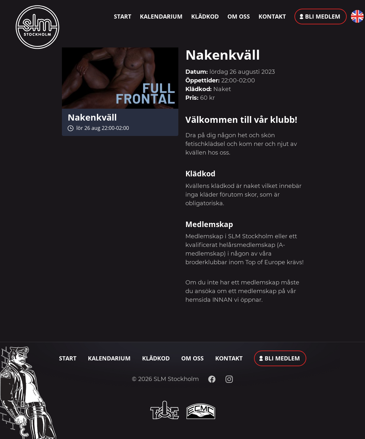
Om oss (238, 16)
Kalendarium (161, 16)
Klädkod (205, 16)
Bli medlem (322, 16)
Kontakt (272, 16)
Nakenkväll (92, 117)
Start (122, 16)
